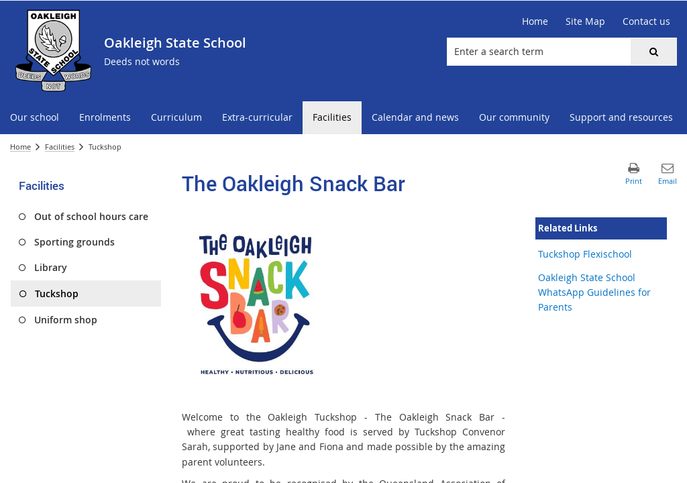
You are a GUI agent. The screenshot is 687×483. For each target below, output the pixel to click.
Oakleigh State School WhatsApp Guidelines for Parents (594, 292)
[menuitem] (34, 117)
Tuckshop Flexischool (585, 254)
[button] (653, 51)
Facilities (59, 147)
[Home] (535, 21)
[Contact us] (646, 21)
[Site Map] (585, 21)
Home (20, 147)
